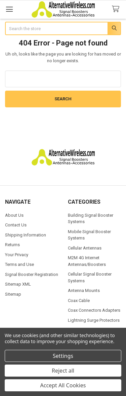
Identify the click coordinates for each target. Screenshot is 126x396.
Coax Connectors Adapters (94, 310)
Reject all (63, 370)
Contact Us (16, 224)
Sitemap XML (18, 284)
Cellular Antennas (84, 248)
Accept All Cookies (63, 385)
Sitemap (13, 294)
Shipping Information (25, 234)
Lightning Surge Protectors (94, 320)
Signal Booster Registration (31, 274)
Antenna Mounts (84, 290)
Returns (12, 244)
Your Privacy (16, 254)
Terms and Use (19, 264)
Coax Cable (79, 300)
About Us (14, 215)
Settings (63, 356)
